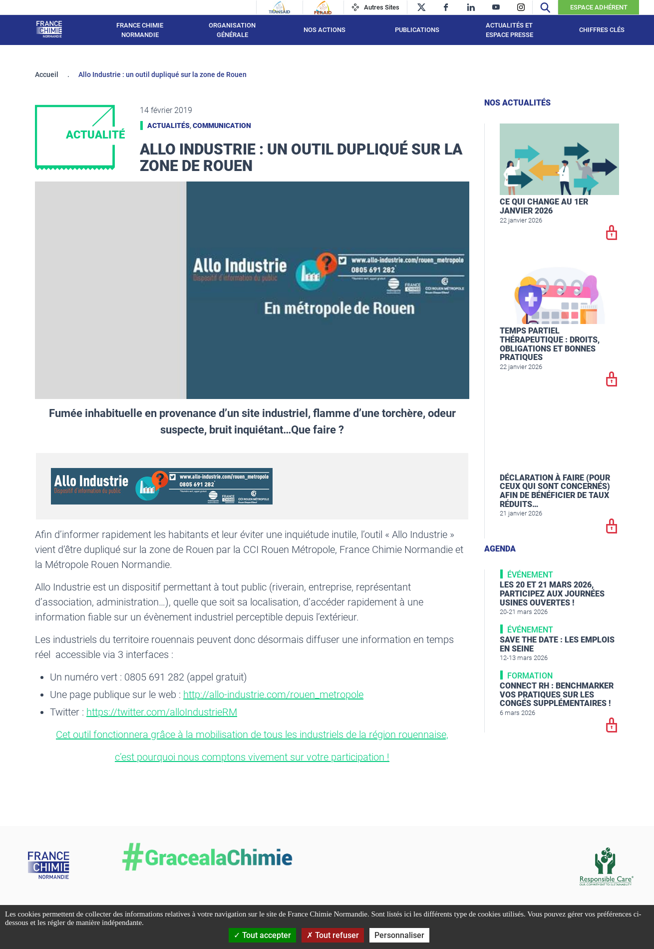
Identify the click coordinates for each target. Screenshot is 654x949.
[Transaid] (279, 7)
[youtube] (496, 7)
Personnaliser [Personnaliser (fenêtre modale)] (399, 935)
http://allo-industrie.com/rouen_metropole (273, 694)
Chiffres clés (602, 30)
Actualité (95, 134)
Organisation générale (232, 30)
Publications (417, 30)
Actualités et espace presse (509, 30)
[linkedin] (471, 7)
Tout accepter (262, 935)
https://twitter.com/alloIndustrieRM (161, 712)
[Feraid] (322, 7)
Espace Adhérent (599, 7)
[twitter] (421, 7)
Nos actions (324, 30)
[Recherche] (545, 7)
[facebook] (446, 7)
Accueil (46, 74)
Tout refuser (333, 935)
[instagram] (521, 7)
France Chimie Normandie (139, 30)
